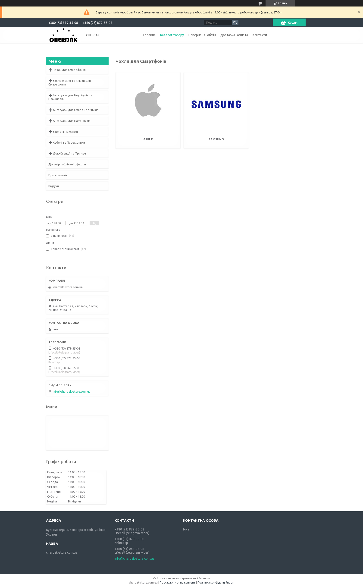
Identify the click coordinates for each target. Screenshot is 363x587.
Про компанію (58, 175)
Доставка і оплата (234, 35)
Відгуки (53, 186)
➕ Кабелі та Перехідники (66, 142)
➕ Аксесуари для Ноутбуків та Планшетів (70, 97)
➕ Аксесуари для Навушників (69, 120)
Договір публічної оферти (67, 164)
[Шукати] (235, 22)
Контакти (260, 35)
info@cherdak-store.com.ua (72, 391)
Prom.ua (204, 578)
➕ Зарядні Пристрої (63, 131)
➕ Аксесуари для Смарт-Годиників (73, 109)
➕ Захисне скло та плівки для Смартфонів (69, 82)
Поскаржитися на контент (177, 582)
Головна (149, 35)
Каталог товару (172, 35)
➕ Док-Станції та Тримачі (67, 153)
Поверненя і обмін (202, 35)
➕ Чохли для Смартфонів (67, 69)
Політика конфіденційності (215, 582)
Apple (148, 139)
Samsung (216, 139)
